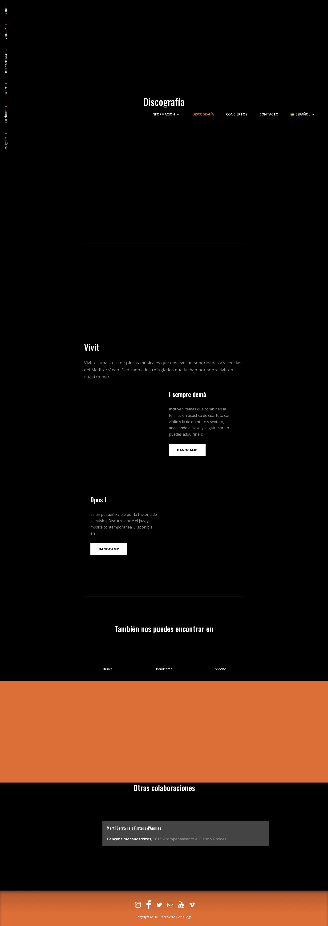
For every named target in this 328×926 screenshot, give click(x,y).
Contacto (273, 36)
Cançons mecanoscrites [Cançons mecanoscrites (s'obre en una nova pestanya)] (129, 839)
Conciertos (242, 36)
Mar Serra (168, 917)
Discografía (210, 36)
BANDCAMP (187, 450)
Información (176, 36)
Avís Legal (185, 917)
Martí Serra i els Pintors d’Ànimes (135, 828)
